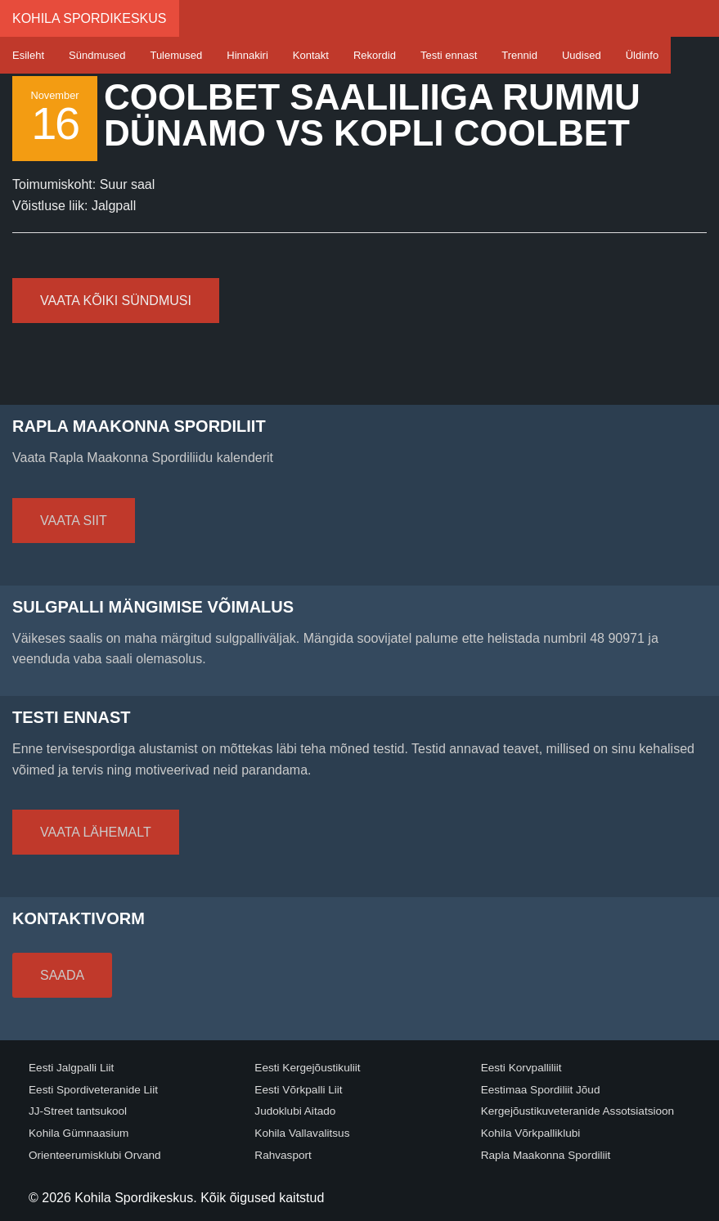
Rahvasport (283, 1155)
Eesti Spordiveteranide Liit (93, 1090)
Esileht (28, 55)
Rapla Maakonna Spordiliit (546, 1155)
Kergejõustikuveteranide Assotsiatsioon (578, 1111)
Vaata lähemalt (95, 832)
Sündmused (97, 55)
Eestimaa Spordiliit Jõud (540, 1090)
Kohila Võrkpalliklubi (531, 1133)
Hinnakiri (247, 55)
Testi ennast (448, 55)
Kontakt (311, 55)
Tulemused (176, 55)
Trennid (519, 55)
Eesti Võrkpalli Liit (298, 1090)
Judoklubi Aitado (294, 1111)
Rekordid (374, 55)
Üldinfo (642, 55)
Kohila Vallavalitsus (301, 1133)
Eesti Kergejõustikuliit (307, 1068)
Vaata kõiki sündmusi (115, 300)
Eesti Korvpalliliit (521, 1068)
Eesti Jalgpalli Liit (71, 1068)
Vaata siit (73, 520)
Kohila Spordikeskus (89, 18)
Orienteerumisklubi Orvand (95, 1155)
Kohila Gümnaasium (78, 1133)
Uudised (581, 55)
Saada (62, 975)
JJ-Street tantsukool (78, 1111)
